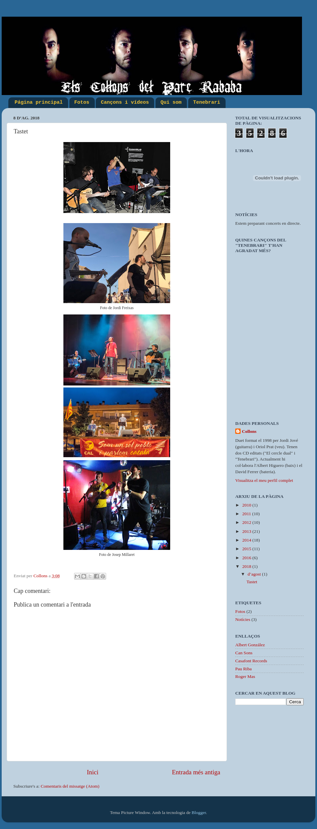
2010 (247, 505)
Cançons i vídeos (125, 102)
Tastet (252, 581)
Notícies (242, 619)
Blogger (199, 812)
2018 (247, 566)
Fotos (81, 102)
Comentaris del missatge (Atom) (70, 786)
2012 (247, 522)
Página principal (39, 102)
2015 (247, 548)
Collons (249, 431)
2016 (247, 557)
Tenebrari (206, 102)
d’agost (255, 574)
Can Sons (243, 652)
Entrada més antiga (196, 772)
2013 (247, 531)
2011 (247, 513)
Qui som (171, 102)
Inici (92, 772)
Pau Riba (243, 668)
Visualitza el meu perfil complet (264, 480)
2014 (247, 540)
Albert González (250, 644)
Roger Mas (245, 676)
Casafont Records (251, 660)
